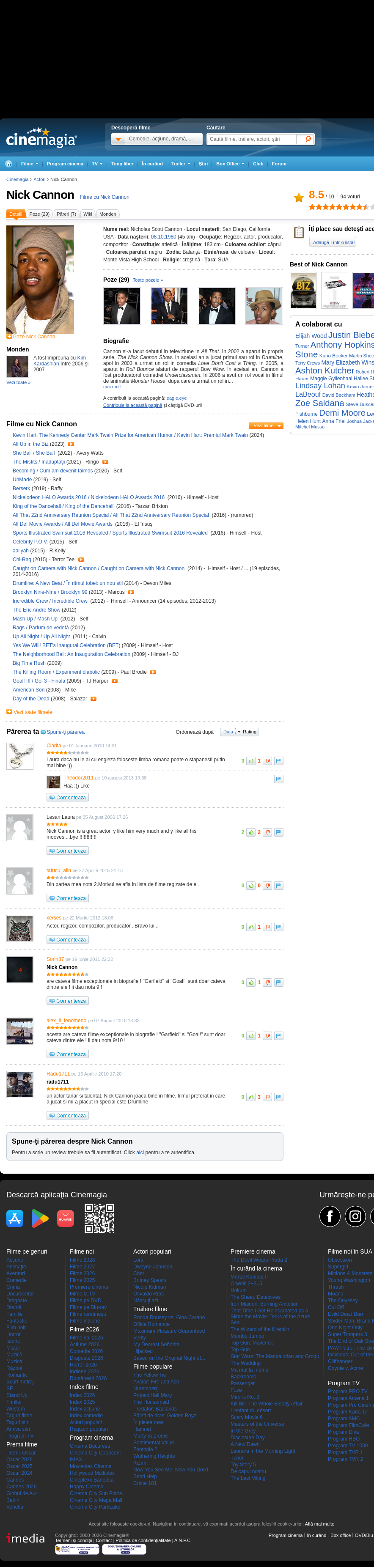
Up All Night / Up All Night (43, 636)
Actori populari (86, 1422)
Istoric (13, 1341)
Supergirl (338, 1267)
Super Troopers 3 (347, 1334)
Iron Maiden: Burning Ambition (265, 1304)
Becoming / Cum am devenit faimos (53, 471)
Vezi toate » (18, 382)
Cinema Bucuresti (90, 1446)
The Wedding (246, 1363)
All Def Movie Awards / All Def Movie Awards (63, 524)
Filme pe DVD (86, 1301)
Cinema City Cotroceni (95, 1453)
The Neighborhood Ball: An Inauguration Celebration (72, 654)
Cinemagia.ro (41, 137)
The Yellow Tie (149, 1375)
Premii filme (21, 1444)
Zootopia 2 (145, 1449)
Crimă (13, 1287)
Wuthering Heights (154, 1456)
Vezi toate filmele (33, 712)
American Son (29, 690)
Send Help (145, 1476)
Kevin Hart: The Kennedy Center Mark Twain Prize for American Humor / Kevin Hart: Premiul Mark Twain (130, 435)
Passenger (243, 1383)
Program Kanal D (347, 1412)
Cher (138, 1273)
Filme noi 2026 (86, 1338)
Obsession (340, 1260)
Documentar (20, 1294)
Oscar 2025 (19, 1466)
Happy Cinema (86, 1487)
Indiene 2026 (84, 1372)
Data (228, 731)
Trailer (71, 444)
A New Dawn (245, 1444)
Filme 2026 (82, 1273)
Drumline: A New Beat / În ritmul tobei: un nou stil (68, 583)
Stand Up (17, 1395)
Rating (249, 731)
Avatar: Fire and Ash (156, 1382)
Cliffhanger (340, 1361)
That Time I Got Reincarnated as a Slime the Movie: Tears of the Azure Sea (271, 1317)
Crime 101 (145, 1483)
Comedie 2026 (86, 1351)
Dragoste (16, 1301)
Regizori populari (89, 1429)
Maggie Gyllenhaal (331, 378)
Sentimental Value (153, 1443)
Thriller (14, 1402)
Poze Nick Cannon (34, 337)
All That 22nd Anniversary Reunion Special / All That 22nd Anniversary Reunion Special (111, 515)
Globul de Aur (21, 1493)
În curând (152, 163)
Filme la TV (82, 1294)
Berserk (22, 488)
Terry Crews (307, 362)
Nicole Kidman (149, 1287)
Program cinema (65, 163)
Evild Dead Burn (346, 1314)
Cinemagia (17, 179)
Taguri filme (19, 1416)
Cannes (15, 1480)
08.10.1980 (163, 237)
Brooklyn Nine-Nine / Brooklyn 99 (50, 592)
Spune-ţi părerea (66, 732)
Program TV (19, 1436)
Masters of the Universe (257, 1424)
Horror (13, 1334)
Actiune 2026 (84, 1344)
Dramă (14, 1307)
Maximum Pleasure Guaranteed (169, 1331)
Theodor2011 (78, 778)
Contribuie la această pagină (132, 405)
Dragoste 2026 (86, 1358)
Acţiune (14, 1260)
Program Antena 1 (348, 1398)
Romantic (17, 1375)
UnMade (23, 480)
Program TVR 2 (345, 1459)
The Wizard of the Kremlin (260, 1329)
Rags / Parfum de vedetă (41, 628)
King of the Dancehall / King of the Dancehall (64, 506)
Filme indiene (85, 1321)
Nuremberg (146, 1388)
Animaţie (16, 1267)
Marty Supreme (150, 1436)
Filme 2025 (82, 1280)
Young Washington (349, 1280)
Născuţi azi (145, 1301)
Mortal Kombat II (249, 1277)
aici (140, 1152)
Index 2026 (82, 1395)
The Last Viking (248, 1478)
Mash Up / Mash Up (36, 619)
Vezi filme (263, 425)
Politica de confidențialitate (143, 1540)
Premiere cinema (89, 1287)
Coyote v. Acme (345, 1368)
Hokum (239, 1290)
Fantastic (16, 1321)
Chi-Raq (23, 560)
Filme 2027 (82, 1267)
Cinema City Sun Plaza (96, 1493)
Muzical (15, 1361)
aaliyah (21, 551)
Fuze (236, 1390)
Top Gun (240, 1350)
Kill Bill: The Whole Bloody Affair (266, 1404)
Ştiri (203, 163)
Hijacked (143, 1351)
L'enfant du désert (251, 1410)
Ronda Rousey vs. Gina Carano (169, 1317)
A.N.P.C (182, 1540)
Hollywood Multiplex (92, 1473)
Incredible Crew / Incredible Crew (51, 601)
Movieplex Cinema (91, 1466)
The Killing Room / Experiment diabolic (57, 672)
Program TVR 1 (345, 1452)
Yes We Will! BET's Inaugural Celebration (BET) (67, 645)
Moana (336, 1294)
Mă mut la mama (249, 1370)
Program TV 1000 (348, 1446)
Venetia (14, 1507)
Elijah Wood (311, 335)
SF (9, 1388)
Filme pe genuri (26, 1251)
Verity (139, 1338)
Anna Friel (333, 421)
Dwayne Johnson (152, 1267)
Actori (39, 179)
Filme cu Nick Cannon (104, 197)
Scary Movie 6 (247, 1417)
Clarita (54, 746)
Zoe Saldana (319, 403)
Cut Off (336, 1307)
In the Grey (243, 1431)
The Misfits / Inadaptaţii (39, 462)
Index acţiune (85, 1409)
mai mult (112, 386)
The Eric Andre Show (37, 610)
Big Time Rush (30, 663)
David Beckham (338, 395)
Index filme (84, 1386)
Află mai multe (320, 1523)
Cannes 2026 (21, 1487)
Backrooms (243, 1377)
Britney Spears (150, 1280)
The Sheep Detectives (255, 1297)
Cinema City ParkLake (95, 1507)
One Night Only (345, 1328)
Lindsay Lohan (320, 385)
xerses (54, 918)
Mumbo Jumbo (247, 1336)
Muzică (14, 1355)
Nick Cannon (40, 194)
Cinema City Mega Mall (96, 1500)
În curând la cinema (256, 1268)
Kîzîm (139, 1463)
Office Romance (151, 1324)
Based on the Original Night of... (169, 1358)
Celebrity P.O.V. (31, 542)
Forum (279, 163)
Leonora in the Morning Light (263, 1451)
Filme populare (153, 1366)
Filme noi (82, 1251)
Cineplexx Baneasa (91, 1480)
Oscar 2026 (19, 1460)
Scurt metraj (20, 1382)
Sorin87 (55, 959)
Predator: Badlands (155, 1409)
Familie (14, 1314)
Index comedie (86, 1416)
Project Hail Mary (152, 1395)
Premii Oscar (21, 1453)
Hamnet (142, 1429)
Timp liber (122, 163)
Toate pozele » (148, 280)
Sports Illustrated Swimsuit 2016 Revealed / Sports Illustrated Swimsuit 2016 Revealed (111, 533)
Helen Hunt (308, 421)
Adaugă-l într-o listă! (334, 242)
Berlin (12, 1500)
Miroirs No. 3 (245, 1397)
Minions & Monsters (350, 1273)
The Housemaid (151, 1402)
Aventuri (15, 1273)
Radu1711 (58, 1074)
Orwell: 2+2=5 (246, 1284)
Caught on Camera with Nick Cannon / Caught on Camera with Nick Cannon (100, 568)
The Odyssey (343, 1301)
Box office (340, 1535)
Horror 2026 (83, 1365)
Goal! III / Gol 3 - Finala (39, 681)
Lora (138, 1260)
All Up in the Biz (31, 444)
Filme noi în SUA (350, 1251)
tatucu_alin (59, 870)
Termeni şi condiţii (73, 1540)
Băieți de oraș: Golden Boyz (164, 1416)
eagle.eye (177, 398)
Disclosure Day (248, 1438)
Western (15, 1409)
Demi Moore (342, 412)
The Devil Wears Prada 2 (259, 1260)
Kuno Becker (333, 355)
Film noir (16, 1328)
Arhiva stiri (18, 1429)
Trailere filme (150, 1309)
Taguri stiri (18, 1422)
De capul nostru (248, 1471)
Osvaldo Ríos (148, 1294)
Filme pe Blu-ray (88, 1307)
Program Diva (343, 1432)
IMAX (76, 1460)
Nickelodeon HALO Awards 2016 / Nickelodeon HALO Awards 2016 (89, 497)
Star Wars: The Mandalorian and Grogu (275, 1356)
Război (14, 1368)
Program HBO (344, 1439)
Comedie (16, 1280)
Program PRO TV (348, 1391)
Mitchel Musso (309, 426)
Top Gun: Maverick (252, 1343)
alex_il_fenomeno (66, 1021)
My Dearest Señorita (156, 1344)
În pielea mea (148, 1422)
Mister (13, 1348)
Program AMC (344, 1419)
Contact (104, 1540)
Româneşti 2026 (88, 1378)
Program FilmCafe (348, 1425)
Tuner (237, 1458)
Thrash (336, 1287)
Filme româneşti (88, 1314)
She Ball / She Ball (34, 453)
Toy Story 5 (243, 1465)
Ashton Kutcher (324, 370)
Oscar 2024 (19, 1473)
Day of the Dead (32, 699)
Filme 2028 (82, 1260)
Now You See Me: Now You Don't (170, 1470)
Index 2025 (82, 1402)
